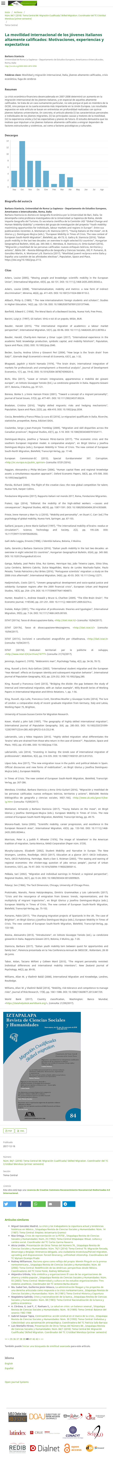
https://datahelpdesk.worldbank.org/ (26, 1003)
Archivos (18, 12)
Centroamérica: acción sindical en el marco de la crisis (65, 1315)
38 (21, 1338)
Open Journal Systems (17, 1381)
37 (17, 1338)
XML (22, 1130)
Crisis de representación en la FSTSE (45, 1235)
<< (6, 1338)
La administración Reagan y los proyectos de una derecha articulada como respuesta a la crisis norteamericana (57, 1289)
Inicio (7, 12)
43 (37, 1338)
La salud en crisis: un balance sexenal (71, 1306)
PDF (10, 1130)
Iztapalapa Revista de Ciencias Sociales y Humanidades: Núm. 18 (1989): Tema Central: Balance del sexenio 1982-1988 (58, 1309)
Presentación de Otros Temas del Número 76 (50, 1245)
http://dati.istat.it (97, 638)
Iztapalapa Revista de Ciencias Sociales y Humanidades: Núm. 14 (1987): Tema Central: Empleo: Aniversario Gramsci (58, 1231)
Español (9, 1368)
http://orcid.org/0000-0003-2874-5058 (21, 66)
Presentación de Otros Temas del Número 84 (59, 1325)
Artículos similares (17, 1220)
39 (24, 1338)
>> (42, 1338)
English (9, 1363)
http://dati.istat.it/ (65, 620)
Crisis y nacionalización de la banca (53, 1296)
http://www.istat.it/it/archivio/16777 (25, 654)
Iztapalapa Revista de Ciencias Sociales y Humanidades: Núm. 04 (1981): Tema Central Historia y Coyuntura (59, 1292)
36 (14, 1338)
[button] (9, 1204)
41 (30, 1338)
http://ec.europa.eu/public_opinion (25, 462)
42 (34, 1338)
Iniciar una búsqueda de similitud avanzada (46, 1346)
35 (11, 1338)
